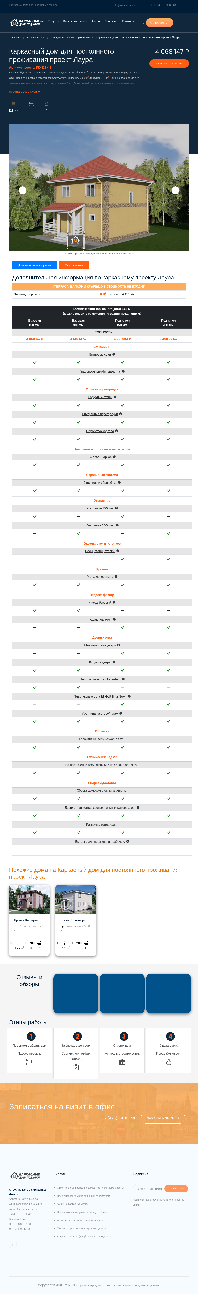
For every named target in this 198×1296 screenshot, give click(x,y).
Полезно (110, 21)
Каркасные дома (75, 21)
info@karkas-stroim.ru (125, 5)
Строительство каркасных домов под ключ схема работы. (90, 1190)
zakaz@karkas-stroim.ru (24, 1211)
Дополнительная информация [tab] (35, 270)
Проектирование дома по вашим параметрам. (84, 1198)
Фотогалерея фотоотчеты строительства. (81, 1222)
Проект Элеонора (73, 925)
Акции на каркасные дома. (72, 1206)
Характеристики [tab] (75, 270)
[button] (102, 359)
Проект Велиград (26, 925)
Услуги (53, 21)
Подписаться (176, 1191)
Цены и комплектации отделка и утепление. (82, 1214)
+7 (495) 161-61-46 (163, 5)
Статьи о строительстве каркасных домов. (81, 1230)
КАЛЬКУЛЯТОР (159, 23)
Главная (38, 21)
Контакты (128, 21)
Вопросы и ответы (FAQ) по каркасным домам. (84, 1239)
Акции (96, 21)
